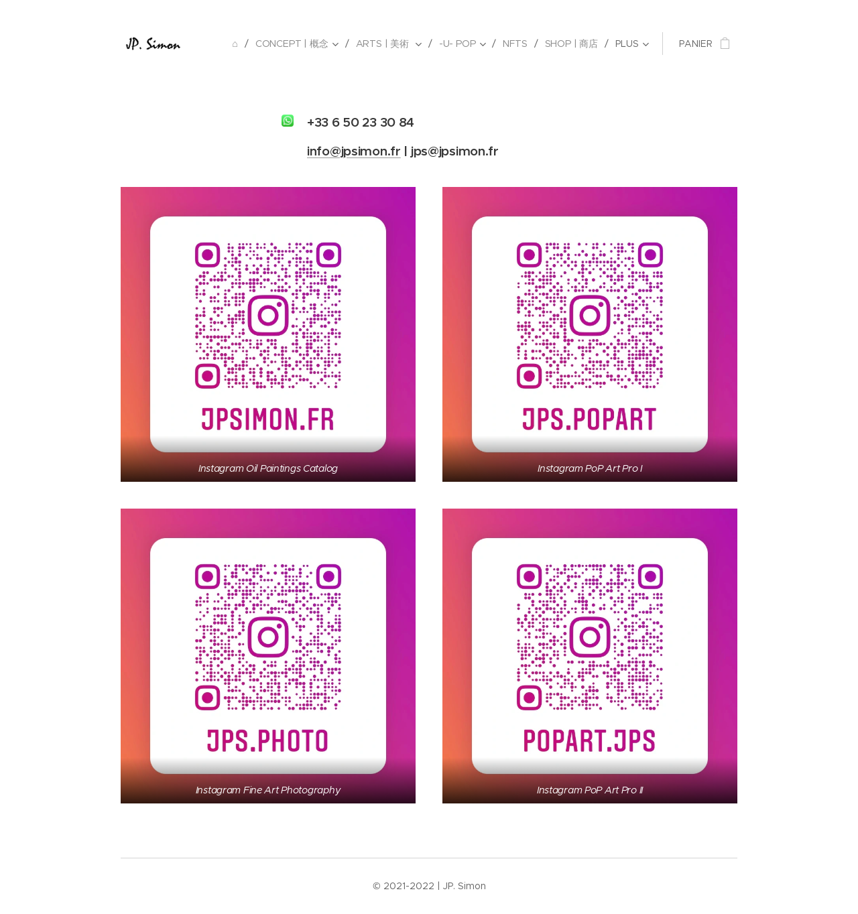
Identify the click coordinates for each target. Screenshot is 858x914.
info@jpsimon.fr (354, 151)
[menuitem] (237, 43)
